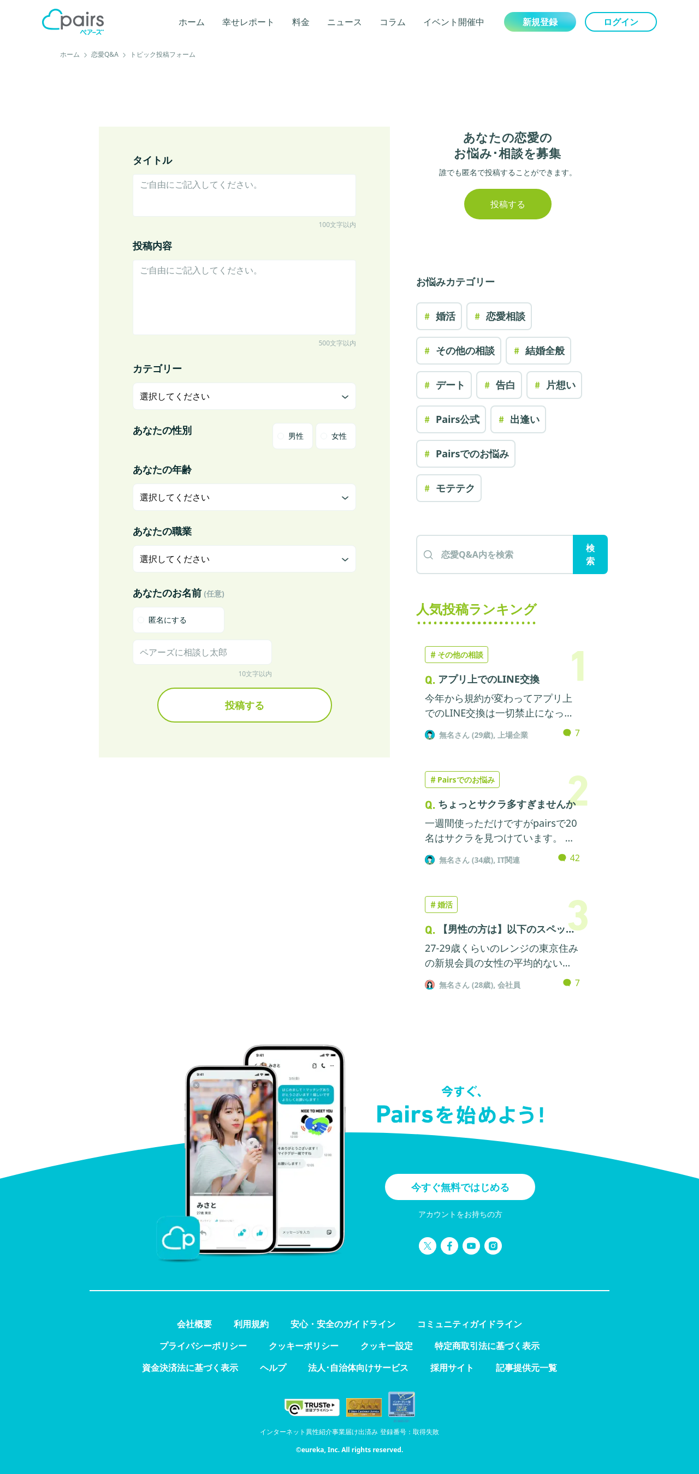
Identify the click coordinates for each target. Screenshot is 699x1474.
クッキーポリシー (304, 1346)
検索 (590, 554)
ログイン (620, 22)
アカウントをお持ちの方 (460, 1214)
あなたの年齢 (162, 469)
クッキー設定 (386, 1346)
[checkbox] (178, 620)
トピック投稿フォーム (163, 54)
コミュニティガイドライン (469, 1324)
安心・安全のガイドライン (343, 1324)
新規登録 (540, 22)
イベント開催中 (453, 22)
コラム (393, 22)
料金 (301, 22)
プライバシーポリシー (203, 1346)
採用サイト (452, 1368)
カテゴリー (157, 368)
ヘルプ (273, 1368)
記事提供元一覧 (526, 1368)
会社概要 (194, 1324)
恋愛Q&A (105, 54)
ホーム (192, 22)
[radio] (293, 436)
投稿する (244, 705)
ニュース (344, 22)
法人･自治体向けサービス (358, 1368)
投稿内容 (152, 245)
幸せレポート (248, 22)
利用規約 (251, 1324)
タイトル (152, 159)
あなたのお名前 (178, 592)
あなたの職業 (162, 531)
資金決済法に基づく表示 (190, 1368)
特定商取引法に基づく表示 (487, 1346)
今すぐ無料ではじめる (460, 1186)
